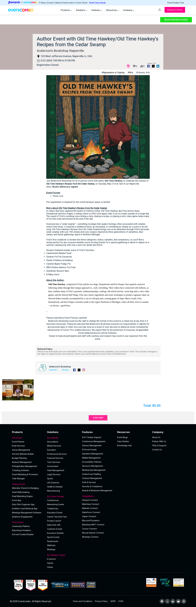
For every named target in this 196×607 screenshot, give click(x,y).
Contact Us (157, 449)
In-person (51, 559)
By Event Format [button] (63, 496)
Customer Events (54, 529)
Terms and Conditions (82, 601)
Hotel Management (55, 470)
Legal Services (53, 474)
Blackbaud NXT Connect (93, 524)
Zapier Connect (89, 516)
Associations (52, 441)
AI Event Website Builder (23, 454)
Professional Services (57, 454)
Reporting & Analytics (21, 530)
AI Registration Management (24, 466)
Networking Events (55, 504)
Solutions (81, 10)
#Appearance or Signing (113, 72)
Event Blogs (122, 437)
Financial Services (55, 458)
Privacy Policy (101, 601)
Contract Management (92, 478)
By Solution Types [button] (63, 555)
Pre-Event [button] (28, 437)
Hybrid (50, 563)
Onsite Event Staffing (91, 474)
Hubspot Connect (90, 500)
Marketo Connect (90, 508)
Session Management (91, 445)
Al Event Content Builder (23, 534)
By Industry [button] (63, 437)
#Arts (130, 72)
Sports (50, 478)
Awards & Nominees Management (97, 490)
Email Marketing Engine (22, 496)
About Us (156, 437)
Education (51, 450)
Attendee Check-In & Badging (25, 488)
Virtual (50, 567)
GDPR (113, 601)
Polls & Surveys (89, 482)
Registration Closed (176, 19)
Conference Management (93, 441)
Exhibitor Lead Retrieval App (24, 508)
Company (128, 10)
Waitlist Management (91, 458)
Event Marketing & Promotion (25, 474)
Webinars (51, 545)
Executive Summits (55, 533)
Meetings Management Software (26, 512)
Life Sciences (53, 482)
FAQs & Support (159, 445)
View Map (98, 417)
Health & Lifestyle (55, 486)
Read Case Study (97, 3)
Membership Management (93, 470)
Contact (53, 370)
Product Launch (54, 521)
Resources (112, 10)
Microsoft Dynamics (91, 520)
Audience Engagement (22, 516)
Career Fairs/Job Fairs (57, 516)
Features (96, 10)
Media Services (54, 446)
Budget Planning (19, 458)
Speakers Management (92, 453)
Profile (65, 370)
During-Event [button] (28, 484)
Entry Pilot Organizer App (23, 504)
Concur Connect (89, 528)
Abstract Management (22, 462)
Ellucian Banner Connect (93, 533)
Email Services (18, 446)
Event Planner (18, 441)
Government (52, 466)
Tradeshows (52, 508)
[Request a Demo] (175, 10)
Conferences (53, 500)
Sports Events (53, 537)
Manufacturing (53, 491)
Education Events (54, 512)
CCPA (120, 601)
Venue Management (21, 450)
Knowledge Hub (124, 445)
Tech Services (53, 462)
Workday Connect (90, 537)
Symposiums (52, 541)
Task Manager (18, 478)
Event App (16, 500)
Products (66, 10)
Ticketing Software (20, 470)
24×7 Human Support (91, 437)
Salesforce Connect (91, 512)
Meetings (51, 549)
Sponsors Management (92, 466)
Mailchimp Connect (90, 504)
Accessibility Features (91, 462)
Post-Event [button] (28, 522)
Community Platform (21, 526)
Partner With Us (159, 441)
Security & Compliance (92, 486)
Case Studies (123, 441)
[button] (18, 390)
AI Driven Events (89, 449)
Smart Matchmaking (20, 492)
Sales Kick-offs (53, 525)
